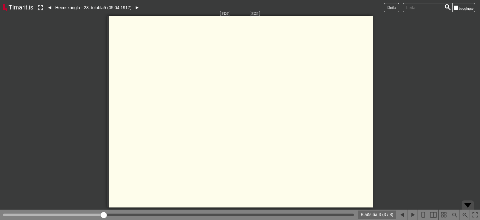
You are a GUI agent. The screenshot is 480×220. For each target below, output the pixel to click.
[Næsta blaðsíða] (412, 215)
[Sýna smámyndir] (443, 215)
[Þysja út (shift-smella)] (454, 215)
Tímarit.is (21, 7)
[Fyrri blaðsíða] (402, 215)
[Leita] (448, 7)
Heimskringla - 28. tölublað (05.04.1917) (93, 7)
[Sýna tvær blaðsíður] (433, 215)
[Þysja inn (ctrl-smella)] (464, 215)
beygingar (466, 8)
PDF (225, 13)
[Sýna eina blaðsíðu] (423, 215)
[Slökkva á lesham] (40, 7)
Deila (391, 8)
